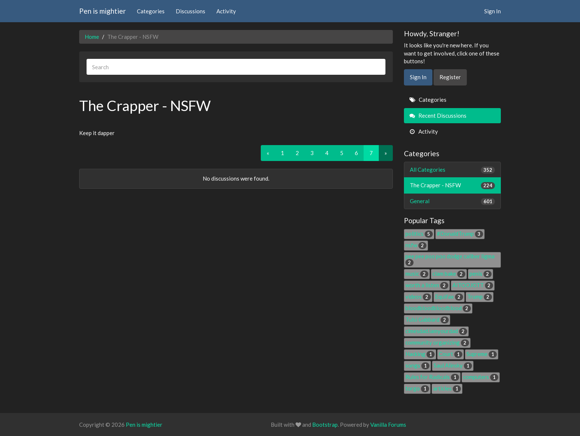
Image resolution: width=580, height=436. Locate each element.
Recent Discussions (437, 115)
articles (447, 388)
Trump (479, 296)
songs (417, 365)
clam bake (448, 273)
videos (418, 296)
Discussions (190, 11)
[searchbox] (236, 67)
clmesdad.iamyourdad (436, 331)
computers (480, 376)
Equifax (449, 296)
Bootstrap (325, 424)
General (452, 201)
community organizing (437, 342)
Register (450, 77)
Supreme (481, 354)
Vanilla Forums (388, 424)
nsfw (415, 245)
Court (450, 354)
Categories (151, 11)
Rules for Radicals (432, 376)
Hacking (420, 354)
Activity (226, 11)
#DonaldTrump (460, 233)
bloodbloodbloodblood (438, 308)
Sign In (492, 11)
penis (480, 273)
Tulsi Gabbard (427, 319)
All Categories (452, 170)
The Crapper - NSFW (452, 185)
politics (419, 233)
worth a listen (426, 285)
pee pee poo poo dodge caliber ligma (450, 259)
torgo (417, 388)
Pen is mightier (102, 11)
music (416, 273)
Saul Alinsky (453, 365)
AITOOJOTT (472, 285)
